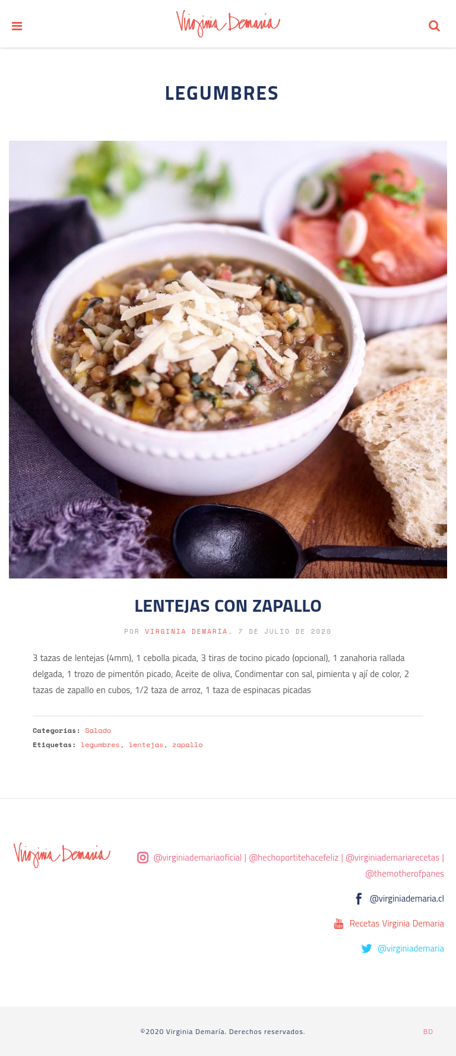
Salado (98, 730)
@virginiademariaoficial (198, 857)
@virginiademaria (411, 948)
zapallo (187, 744)
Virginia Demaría (186, 631)
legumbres (100, 744)
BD (428, 1031)
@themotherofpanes (404, 873)
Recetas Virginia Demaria (397, 923)
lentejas (146, 744)
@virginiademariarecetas (392, 857)
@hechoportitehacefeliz (293, 857)
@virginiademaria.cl (407, 898)
